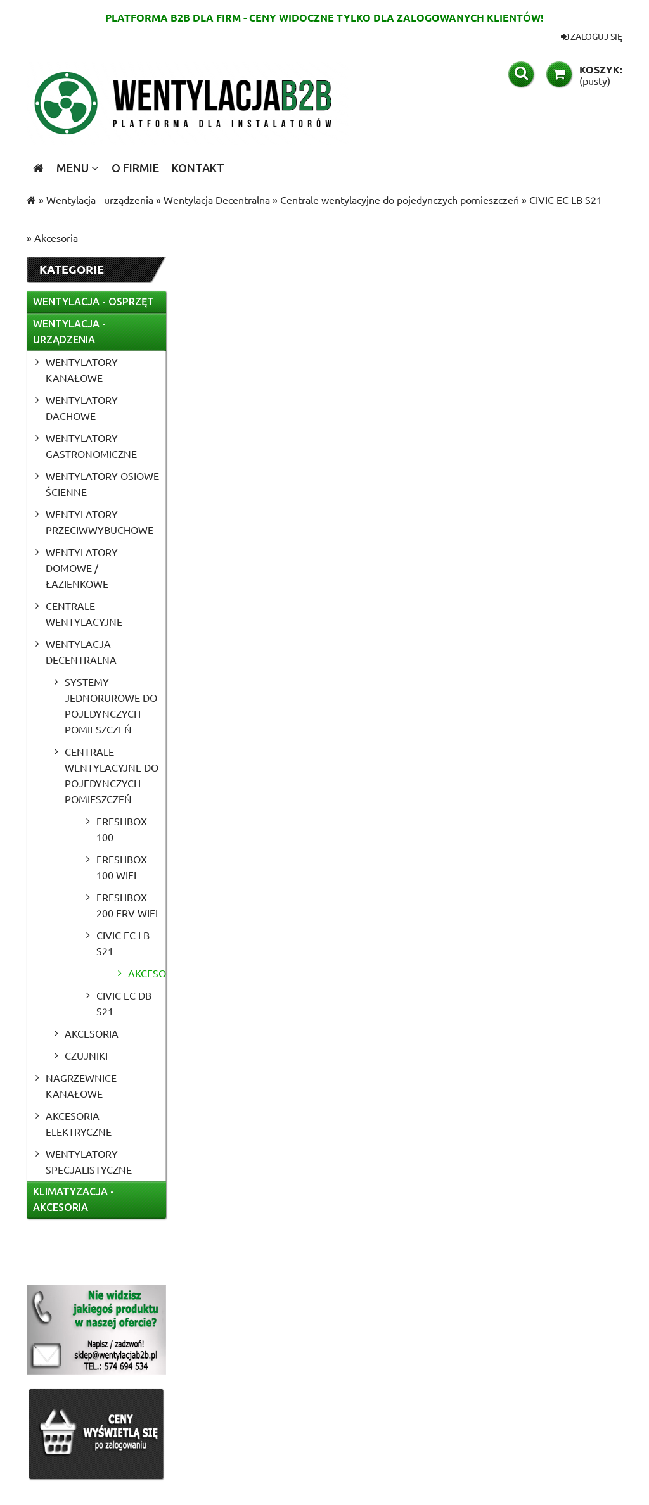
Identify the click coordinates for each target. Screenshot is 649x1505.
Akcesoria (146, 973)
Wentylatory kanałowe (82, 369)
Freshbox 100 (121, 829)
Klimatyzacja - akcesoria (73, 1199)
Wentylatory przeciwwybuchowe (99, 521)
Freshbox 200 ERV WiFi (127, 905)
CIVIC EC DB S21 (123, 1003)
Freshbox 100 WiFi (121, 867)
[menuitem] (77, 168)
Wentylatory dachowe (82, 407)
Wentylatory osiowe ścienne (102, 483)
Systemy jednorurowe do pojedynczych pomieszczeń (111, 705)
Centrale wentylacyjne (84, 613)
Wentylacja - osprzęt (93, 301)
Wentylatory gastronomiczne (91, 445)
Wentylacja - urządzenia (69, 331)
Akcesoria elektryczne (79, 1123)
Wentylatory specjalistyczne (89, 1161)
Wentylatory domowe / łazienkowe (82, 567)
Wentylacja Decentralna (81, 651)
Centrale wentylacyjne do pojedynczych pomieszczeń (111, 775)
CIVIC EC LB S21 (123, 943)
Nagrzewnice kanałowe (81, 1085)
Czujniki (86, 1055)
